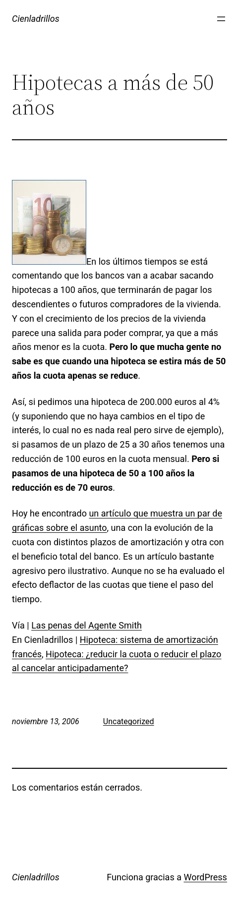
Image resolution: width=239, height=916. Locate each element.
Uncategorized (128, 721)
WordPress (205, 877)
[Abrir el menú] (221, 19)
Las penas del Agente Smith (86, 625)
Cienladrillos (36, 18)
